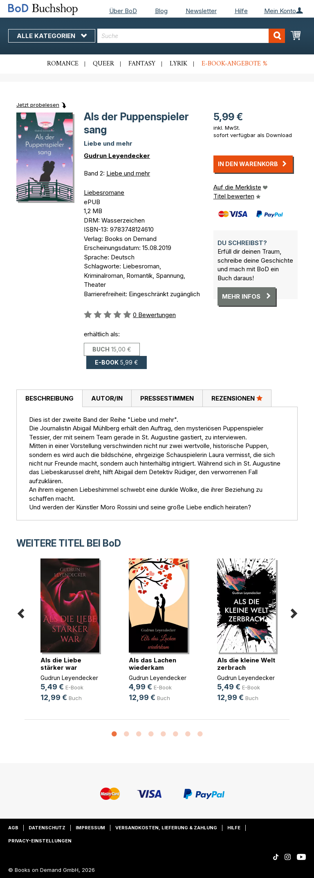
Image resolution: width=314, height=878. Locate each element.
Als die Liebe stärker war (60, 663)
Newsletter (201, 11)
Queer (103, 64)
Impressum (90, 828)
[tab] (49, 398)
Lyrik (178, 64)
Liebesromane (104, 192)
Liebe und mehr (128, 173)
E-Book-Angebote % (234, 64)
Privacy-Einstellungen (40, 841)
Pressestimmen (167, 398)
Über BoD (123, 11)
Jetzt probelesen (37, 104)
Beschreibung (49, 398)
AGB (13, 828)
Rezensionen (236, 398)
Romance (62, 64)
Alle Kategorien (52, 36)
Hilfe (241, 11)
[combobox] (191, 36)
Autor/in (107, 398)
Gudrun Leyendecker (117, 156)
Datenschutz (47, 828)
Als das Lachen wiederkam (152, 663)
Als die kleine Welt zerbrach (246, 663)
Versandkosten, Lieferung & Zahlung (166, 828)
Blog (161, 11)
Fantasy (141, 64)
